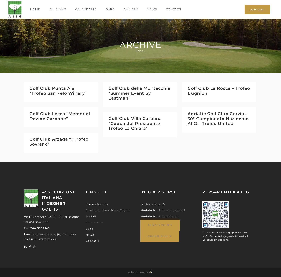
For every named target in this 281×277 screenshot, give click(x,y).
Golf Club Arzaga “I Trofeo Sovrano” (59, 142)
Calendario (94, 222)
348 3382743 (40, 228)
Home (139, 50)
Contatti (92, 240)
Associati (257, 9)
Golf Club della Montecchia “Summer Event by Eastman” (139, 93)
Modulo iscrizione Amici (159, 216)
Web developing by (140, 272)
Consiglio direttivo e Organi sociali (108, 213)
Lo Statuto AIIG (152, 204)
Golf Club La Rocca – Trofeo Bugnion (219, 91)
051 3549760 (39, 222)
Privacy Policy (160, 225)
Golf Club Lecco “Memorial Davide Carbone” (59, 116)
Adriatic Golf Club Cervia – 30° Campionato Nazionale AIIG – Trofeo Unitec (218, 118)
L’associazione (97, 204)
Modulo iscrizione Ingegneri (162, 210)
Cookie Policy (160, 236)
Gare (89, 228)
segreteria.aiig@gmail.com (54, 234)
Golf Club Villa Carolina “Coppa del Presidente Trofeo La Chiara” (135, 123)
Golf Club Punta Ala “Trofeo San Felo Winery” (58, 91)
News (90, 234)
